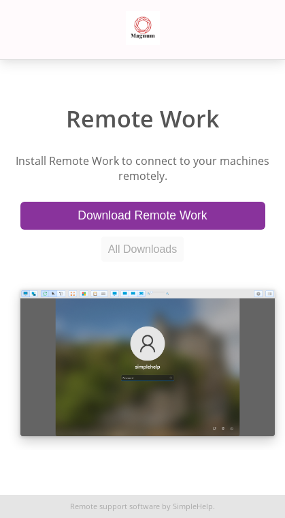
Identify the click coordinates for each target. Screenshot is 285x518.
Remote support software (115, 506)
